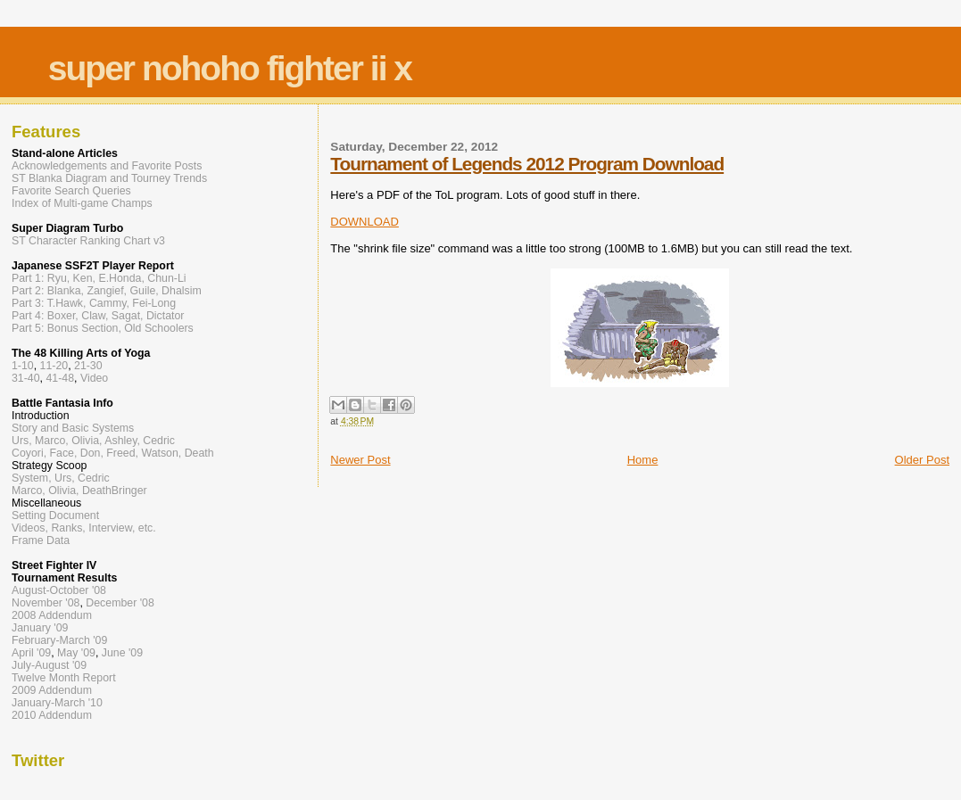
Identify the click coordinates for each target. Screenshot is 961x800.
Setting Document (55, 515)
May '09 (76, 653)
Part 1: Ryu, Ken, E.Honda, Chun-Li (99, 278)
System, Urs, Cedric (61, 478)
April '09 (31, 653)
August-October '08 (59, 590)
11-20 (54, 365)
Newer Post (360, 459)
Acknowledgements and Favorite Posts (107, 166)
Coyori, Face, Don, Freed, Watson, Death (113, 453)
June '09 (122, 653)
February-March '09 (59, 640)
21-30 (88, 365)
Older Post (922, 459)
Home (643, 459)
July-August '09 (49, 665)
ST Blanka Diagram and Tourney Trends (109, 178)
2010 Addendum (52, 715)
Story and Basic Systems (73, 428)
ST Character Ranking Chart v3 (88, 241)
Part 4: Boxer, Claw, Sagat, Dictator (98, 315)
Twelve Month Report (64, 678)
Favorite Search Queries (71, 191)
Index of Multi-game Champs (82, 203)
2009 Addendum (52, 690)
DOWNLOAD (364, 221)
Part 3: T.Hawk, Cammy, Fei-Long (94, 303)
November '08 (45, 603)
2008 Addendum (52, 615)
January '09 (40, 628)
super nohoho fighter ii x (229, 68)
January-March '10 (57, 703)
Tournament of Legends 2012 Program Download (527, 163)
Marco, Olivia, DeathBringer (79, 490)
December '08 (119, 603)
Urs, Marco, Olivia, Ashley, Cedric (93, 440)
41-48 (60, 378)
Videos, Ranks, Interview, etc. (84, 528)
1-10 (23, 365)
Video (94, 378)
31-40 (26, 378)
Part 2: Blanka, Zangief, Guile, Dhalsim (107, 291)
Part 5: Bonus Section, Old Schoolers (103, 328)
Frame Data (41, 540)
